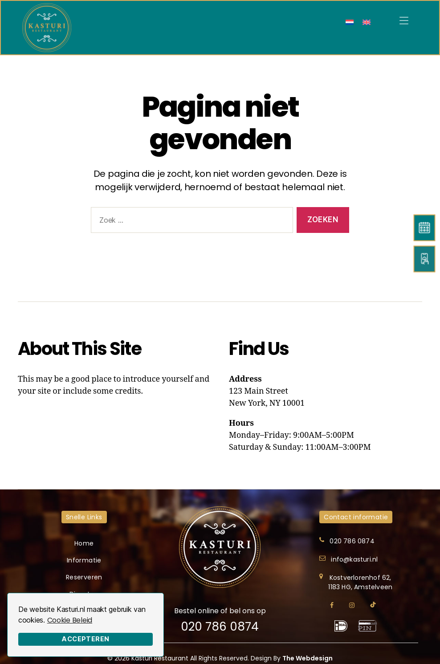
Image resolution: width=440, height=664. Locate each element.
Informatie (84, 560)
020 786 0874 (220, 627)
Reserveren (84, 577)
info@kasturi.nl (354, 559)
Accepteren (85, 639)
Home (84, 543)
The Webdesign (307, 658)
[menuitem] (349, 22)
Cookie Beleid (70, 620)
